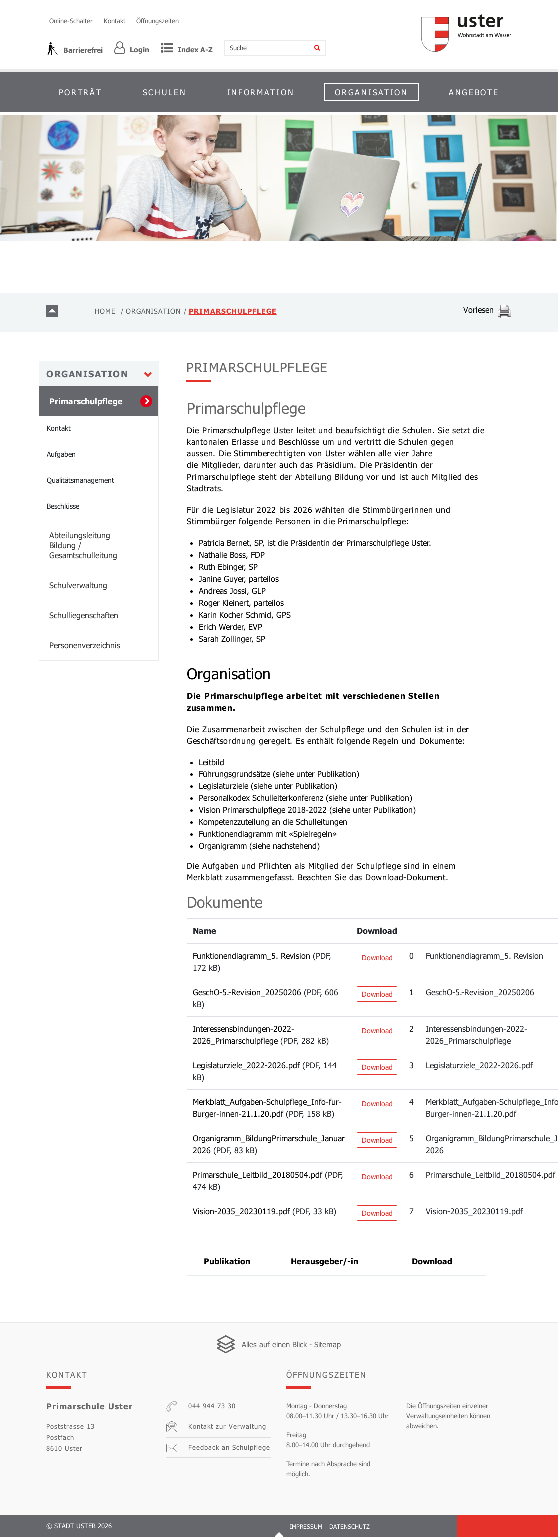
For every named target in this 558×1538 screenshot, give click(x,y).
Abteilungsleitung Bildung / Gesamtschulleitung (84, 547)
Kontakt (115, 21)
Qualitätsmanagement (80, 482)
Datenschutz (350, 1527)
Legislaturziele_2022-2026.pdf (246, 1066)
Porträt (80, 92)
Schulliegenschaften (84, 617)
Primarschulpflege (104, 403)
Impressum (306, 1527)
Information (261, 92)
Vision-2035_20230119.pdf (241, 1212)
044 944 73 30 (201, 1408)
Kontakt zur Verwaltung (216, 1428)
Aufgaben (61, 456)
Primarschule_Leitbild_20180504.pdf (257, 1176)
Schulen (165, 92)
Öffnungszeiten (157, 21)
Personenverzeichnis (85, 647)
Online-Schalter (71, 21)
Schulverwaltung (79, 587)
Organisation (371, 92)
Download (377, 959)
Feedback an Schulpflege (218, 1449)
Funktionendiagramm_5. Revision (251, 957)
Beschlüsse (63, 508)
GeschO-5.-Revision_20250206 (247, 993)
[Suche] (310, 48)
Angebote (474, 92)
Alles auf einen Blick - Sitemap (291, 1345)
